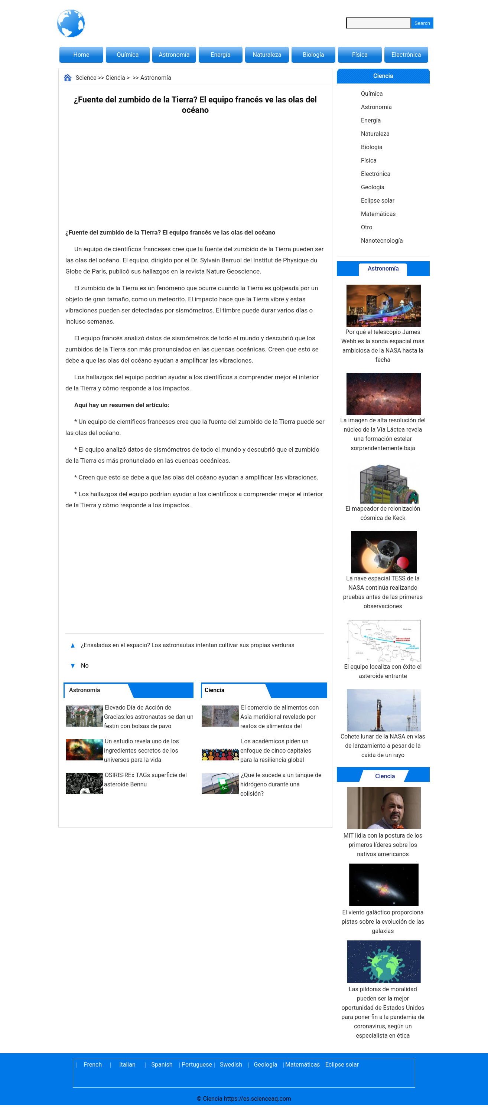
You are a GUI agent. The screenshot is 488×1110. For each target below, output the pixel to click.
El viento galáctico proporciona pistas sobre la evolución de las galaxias (383, 899)
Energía (220, 54)
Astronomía (174, 54)
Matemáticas (378, 213)
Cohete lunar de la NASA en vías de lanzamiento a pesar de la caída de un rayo (383, 724)
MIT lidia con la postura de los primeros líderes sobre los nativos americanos (383, 822)
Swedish (231, 1064)
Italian (127, 1064)
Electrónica (406, 54)
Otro (366, 227)
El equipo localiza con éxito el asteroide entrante (383, 649)
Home (81, 54)
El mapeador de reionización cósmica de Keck (382, 491)
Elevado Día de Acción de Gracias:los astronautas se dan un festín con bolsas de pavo (148, 717)
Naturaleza (267, 54)
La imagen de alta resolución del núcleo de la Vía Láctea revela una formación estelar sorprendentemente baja (383, 412)
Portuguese (196, 1064)
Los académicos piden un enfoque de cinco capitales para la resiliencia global (275, 750)
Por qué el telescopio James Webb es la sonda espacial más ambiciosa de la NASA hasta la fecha (382, 324)
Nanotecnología (382, 240)
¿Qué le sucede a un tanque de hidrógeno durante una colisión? (281, 784)
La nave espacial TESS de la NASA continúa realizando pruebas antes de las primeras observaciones (383, 570)
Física (360, 54)
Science (86, 77)
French (93, 1064)
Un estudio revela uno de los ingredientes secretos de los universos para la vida (141, 750)
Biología (313, 54)
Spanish (162, 1064)
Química (128, 54)
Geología (372, 187)
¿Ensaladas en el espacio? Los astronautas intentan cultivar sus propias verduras (188, 645)
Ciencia (115, 77)
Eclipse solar (377, 200)
